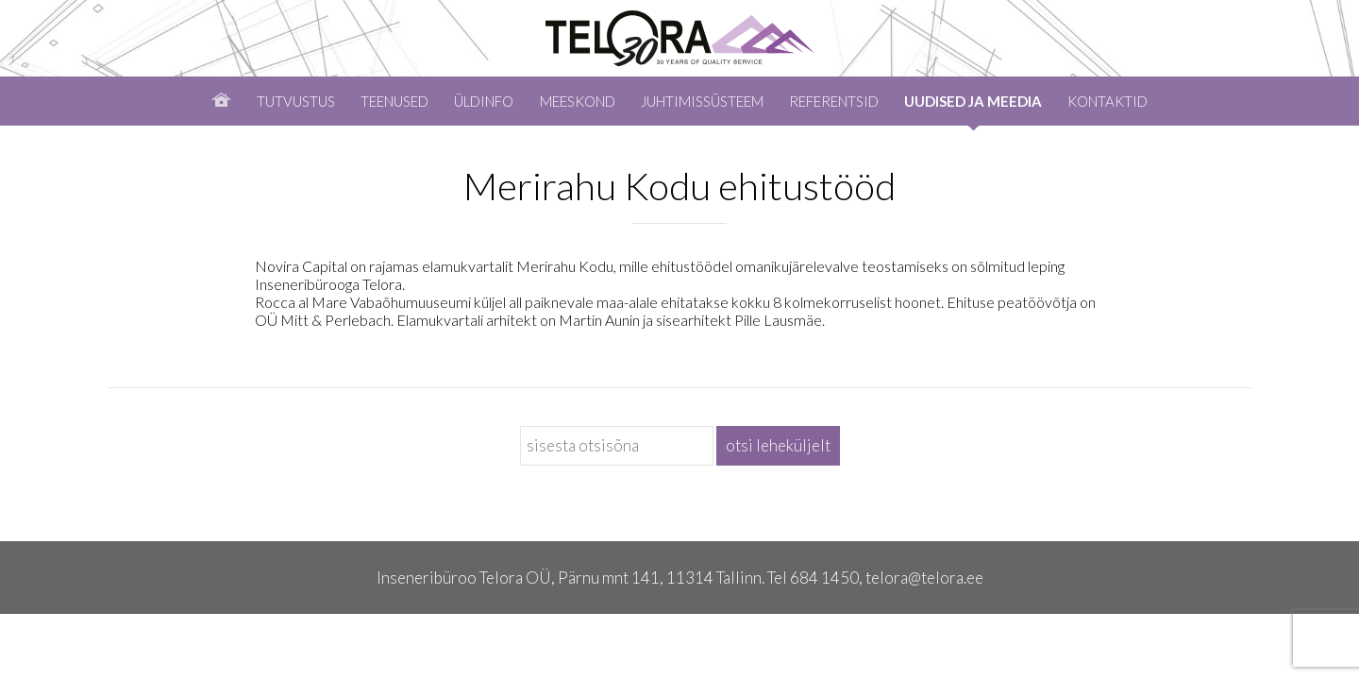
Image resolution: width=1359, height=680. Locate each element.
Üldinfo (483, 101)
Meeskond (577, 101)
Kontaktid (1107, 101)
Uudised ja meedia (973, 101)
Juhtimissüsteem (702, 101)
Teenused (394, 101)
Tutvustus (296, 101)
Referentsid (834, 101)
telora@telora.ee (924, 577)
